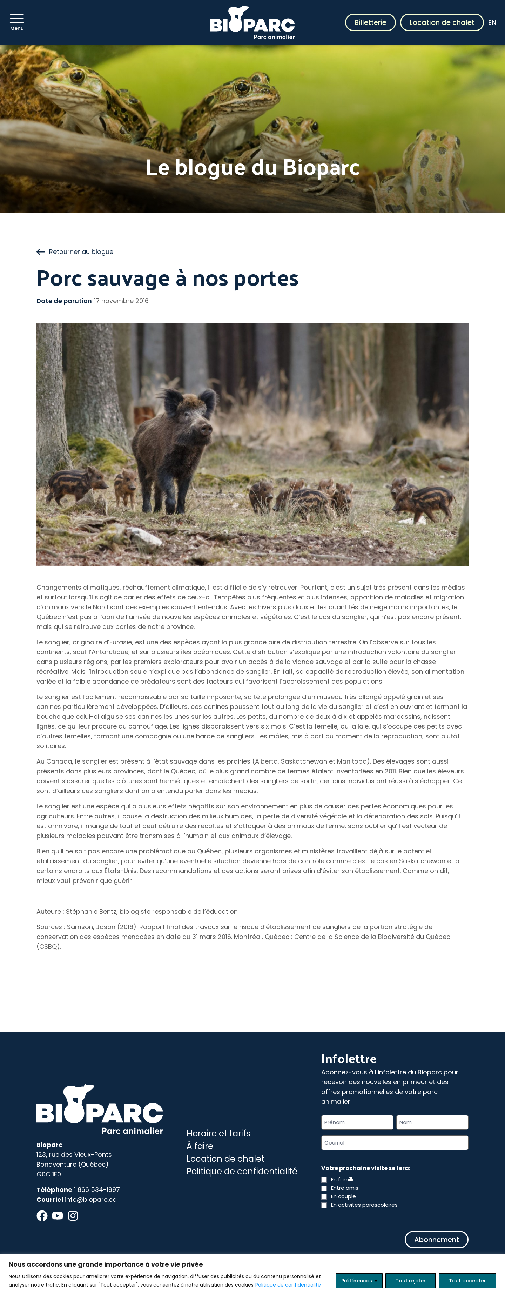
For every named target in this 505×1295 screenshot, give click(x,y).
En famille (343, 1179)
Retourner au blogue (74, 251)
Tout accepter (467, 1280)
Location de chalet (442, 22)
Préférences (356, 1280)
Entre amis (344, 1188)
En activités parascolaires (364, 1204)
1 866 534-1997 (97, 1189)
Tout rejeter (411, 1280)
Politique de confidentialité (288, 1284)
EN (492, 22)
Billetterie (370, 22)
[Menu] (17, 18)
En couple (343, 1196)
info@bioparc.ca (91, 1199)
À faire (200, 1146)
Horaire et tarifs (218, 1133)
